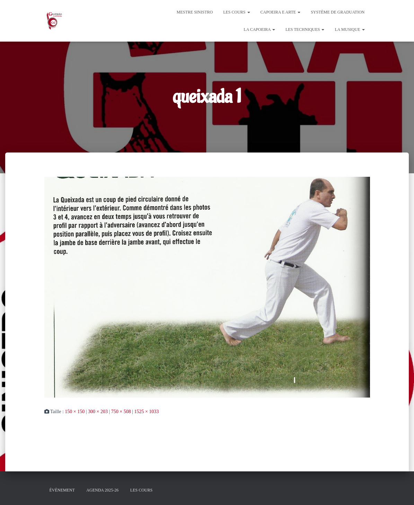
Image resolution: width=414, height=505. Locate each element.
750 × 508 (121, 411)
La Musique (349, 29)
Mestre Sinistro (195, 12)
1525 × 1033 (146, 411)
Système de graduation (337, 12)
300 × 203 (98, 411)
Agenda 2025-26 (102, 490)
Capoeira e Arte (281, 12)
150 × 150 (75, 411)
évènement (62, 490)
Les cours (236, 12)
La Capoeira (259, 29)
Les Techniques (304, 29)
